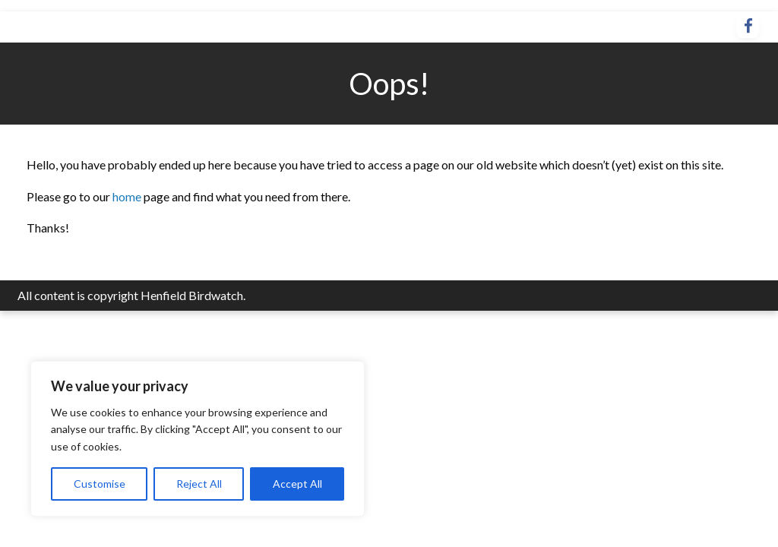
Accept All (297, 483)
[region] (197, 439)
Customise (99, 483)
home (128, 196)
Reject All (199, 483)
